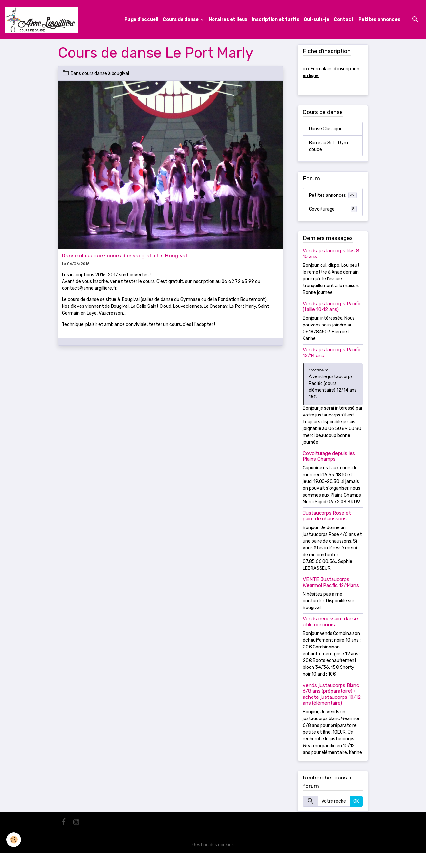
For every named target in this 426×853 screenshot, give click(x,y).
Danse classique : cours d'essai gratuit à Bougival (124, 255)
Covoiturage (333, 209)
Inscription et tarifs (275, 19)
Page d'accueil (141, 19)
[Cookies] (13, 839)
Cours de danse (181, 19)
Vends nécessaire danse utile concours (330, 621)
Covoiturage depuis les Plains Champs (329, 456)
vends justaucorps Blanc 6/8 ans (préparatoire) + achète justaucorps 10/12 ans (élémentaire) (332, 694)
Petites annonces (379, 19)
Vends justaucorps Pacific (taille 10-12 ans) (332, 306)
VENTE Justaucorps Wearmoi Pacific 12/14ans (331, 582)
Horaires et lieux (228, 19)
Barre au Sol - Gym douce (328, 146)
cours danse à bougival (105, 73)
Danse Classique (325, 129)
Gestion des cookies (213, 845)
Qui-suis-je (316, 19)
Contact (344, 19)
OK (356, 801)
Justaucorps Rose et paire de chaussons (327, 516)
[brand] (43, 20)
